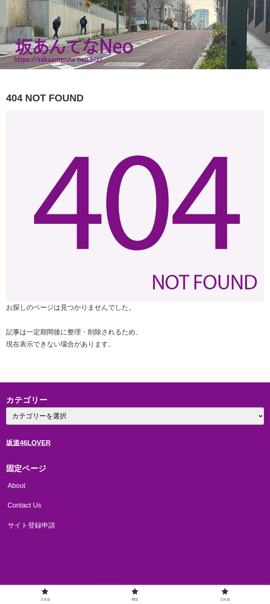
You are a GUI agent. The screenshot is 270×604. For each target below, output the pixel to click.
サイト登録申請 (31, 525)
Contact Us (24, 505)
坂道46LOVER (28, 443)
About (16, 485)
